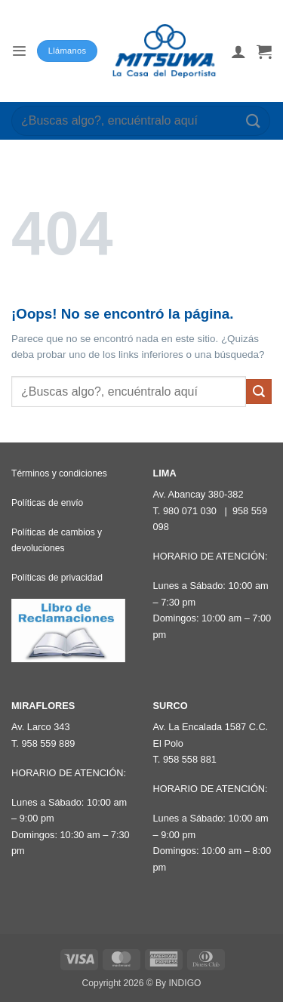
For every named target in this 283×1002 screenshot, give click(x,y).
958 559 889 (48, 743)
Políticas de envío (47, 503)
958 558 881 (190, 759)
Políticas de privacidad (57, 577)
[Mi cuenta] (238, 51)
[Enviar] (253, 120)
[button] (18, 51)
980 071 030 (190, 510)
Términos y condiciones (59, 473)
